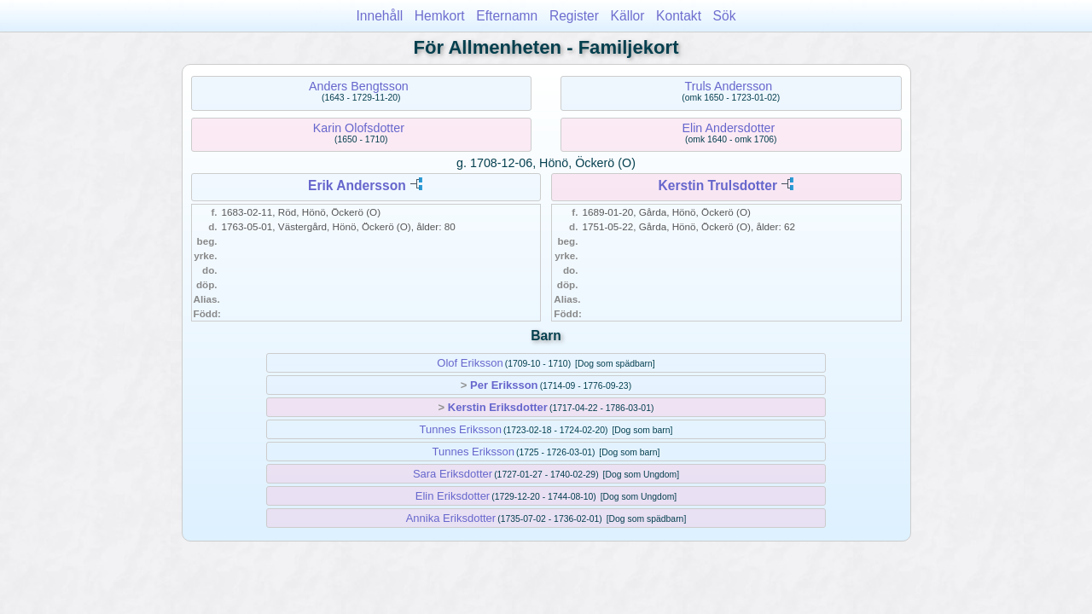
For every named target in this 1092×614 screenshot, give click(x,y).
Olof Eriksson (469, 362)
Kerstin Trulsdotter (718, 185)
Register (574, 16)
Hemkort (440, 16)
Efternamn (506, 16)
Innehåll (380, 16)
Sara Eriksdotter (452, 473)
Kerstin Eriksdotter (498, 407)
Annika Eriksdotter (451, 518)
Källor (628, 16)
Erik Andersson (357, 185)
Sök (724, 16)
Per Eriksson (504, 385)
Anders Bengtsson (359, 86)
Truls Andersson (729, 86)
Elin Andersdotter (728, 128)
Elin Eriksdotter (452, 495)
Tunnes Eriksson (461, 429)
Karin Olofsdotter (358, 128)
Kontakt (678, 16)
